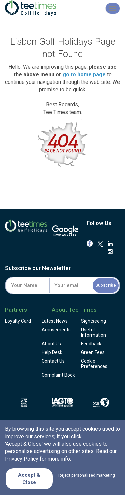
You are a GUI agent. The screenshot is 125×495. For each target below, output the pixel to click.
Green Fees (93, 352)
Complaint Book (58, 375)
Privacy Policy (21, 459)
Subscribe (105, 285)
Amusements (56, 329)
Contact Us (53, 361)
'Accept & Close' (24, 444)
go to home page (84, 74)
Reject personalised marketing (86, 475)
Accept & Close (29, 478)
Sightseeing (93, 321)
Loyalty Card (18, 321)
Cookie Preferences (94, 363)
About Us (51, 343)
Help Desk (52, 352)
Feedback (91, 343)
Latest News (55, 321)
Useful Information (93, 332)
